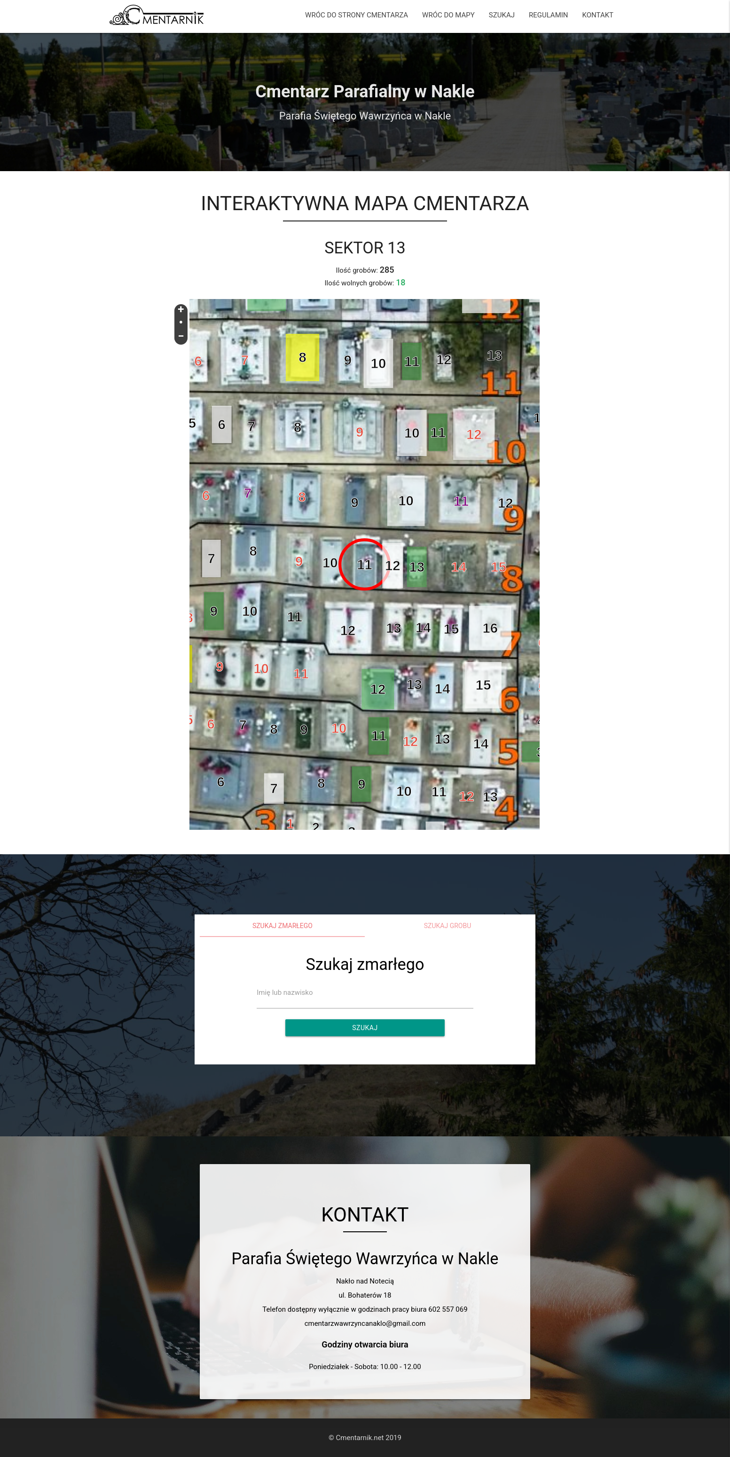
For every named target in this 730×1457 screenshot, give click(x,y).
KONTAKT (598, 15)
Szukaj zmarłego (282, 925)
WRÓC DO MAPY (448, 15)
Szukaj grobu (447, 925)
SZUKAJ (502, 15)
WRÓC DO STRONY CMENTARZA (356, 15)
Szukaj (364, 1028)
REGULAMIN (548, 15)
